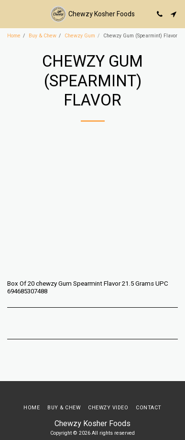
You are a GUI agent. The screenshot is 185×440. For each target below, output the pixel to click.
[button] (10, 13)
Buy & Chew (42, 35)
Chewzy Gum (80, 35)
